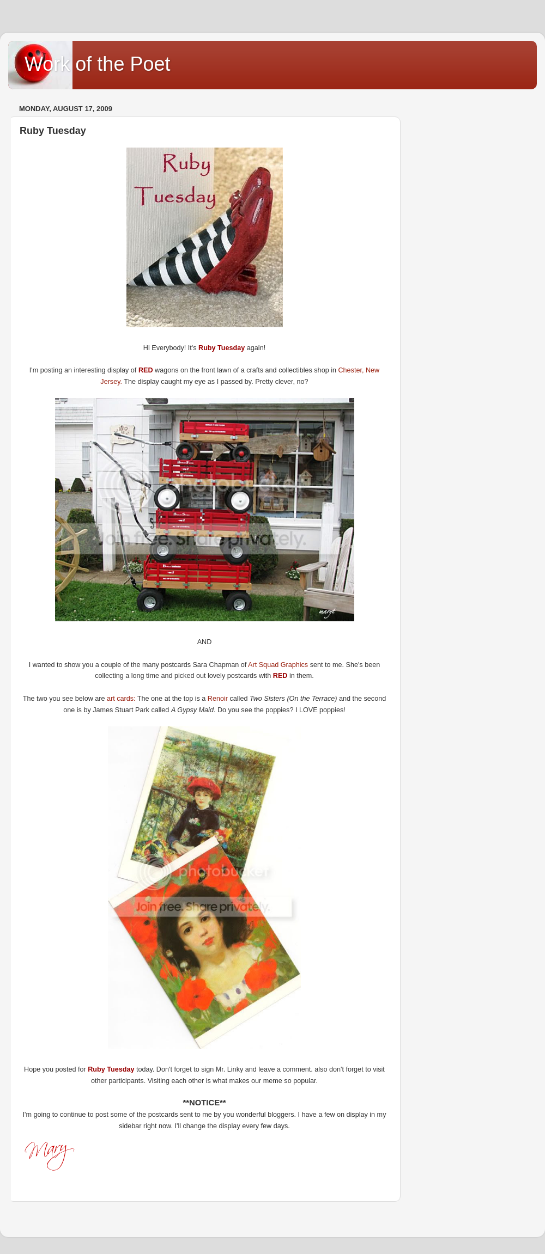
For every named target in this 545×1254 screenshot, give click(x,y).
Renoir (219, 698)
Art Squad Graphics (279, 665)
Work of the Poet (97, 64)
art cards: (121, 698)
